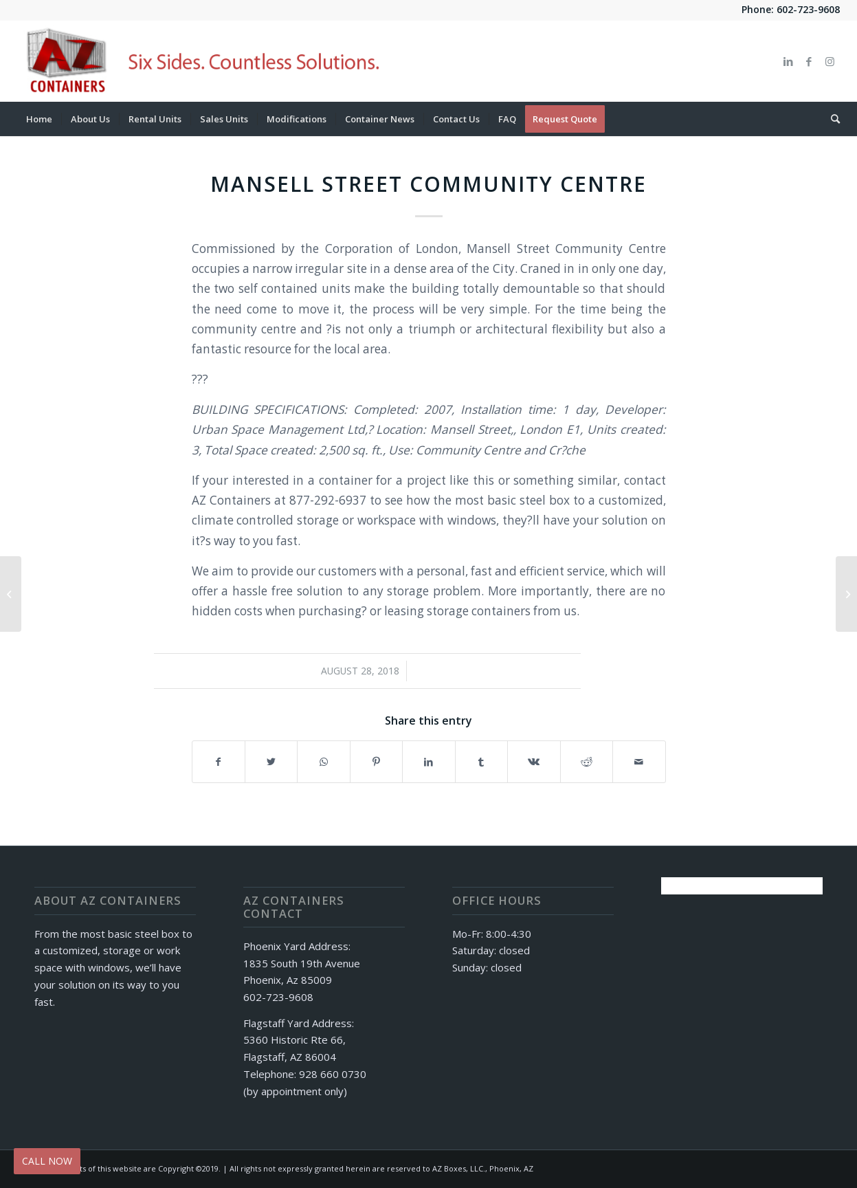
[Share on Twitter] (271, 761)
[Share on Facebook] (218, 761)
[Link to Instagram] (829, 61)
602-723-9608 (808, 9)
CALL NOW (47, 1160)
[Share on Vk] (533, 761)
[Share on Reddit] (586, 761)
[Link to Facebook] (809, 61)
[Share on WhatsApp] (323, 761)
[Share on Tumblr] (481, 761)
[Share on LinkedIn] (428, 761)
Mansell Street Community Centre (428, 184)
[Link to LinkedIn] (788, 61)
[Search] (831, 119)
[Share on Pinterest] (376, 761)
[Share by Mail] (639, 761)
